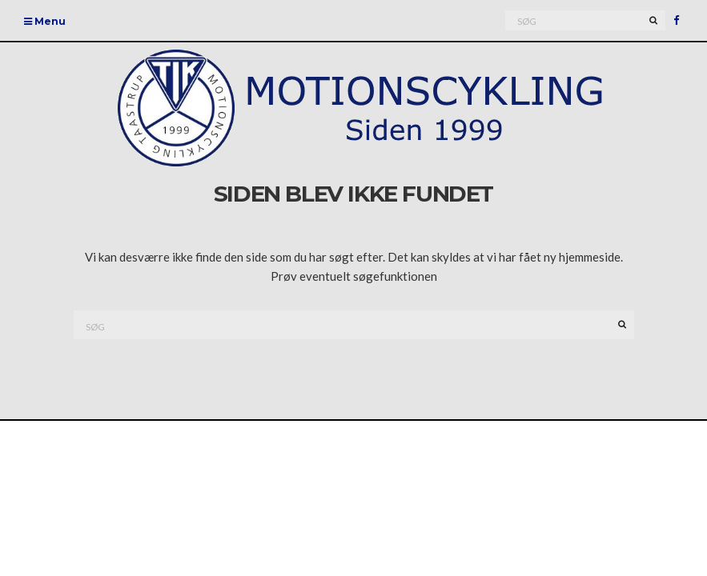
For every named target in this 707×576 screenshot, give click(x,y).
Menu (45, 21)
